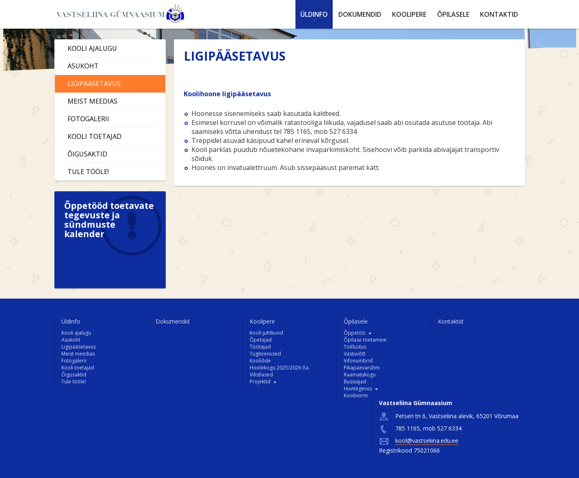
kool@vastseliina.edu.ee (426, 440)
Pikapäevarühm (362, 367)
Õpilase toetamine (365, 339)
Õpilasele (453, 14)
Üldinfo (314, 14)
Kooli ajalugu (92, 48)
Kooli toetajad (95, 136)
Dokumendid (359, 14)
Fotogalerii (88, 118)
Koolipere (409, 14)
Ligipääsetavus (94, 83)
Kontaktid (499, 14)
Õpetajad (261, 339)
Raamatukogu (360, 374)
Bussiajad (355, 381)
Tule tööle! (88, 171)
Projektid (260, 381)
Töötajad (260, 346)
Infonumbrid (358, 360)
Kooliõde (260, 360)
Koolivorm (356, 395)
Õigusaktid (87, 154)
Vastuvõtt (354, 353)
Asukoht (83, 65)
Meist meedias (92, 101)
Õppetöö (354, 332)
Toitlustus (355, 346)
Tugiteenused (265, 353)
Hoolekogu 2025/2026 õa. (280, 367)
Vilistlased (261, 374)
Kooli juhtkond (266, 332)
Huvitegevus (358, 388)
